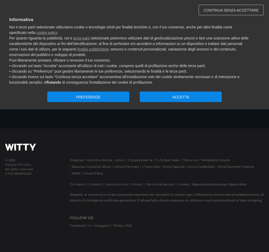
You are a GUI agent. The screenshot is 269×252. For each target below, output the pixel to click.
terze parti (81, 38)
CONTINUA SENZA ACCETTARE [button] (231, 10)
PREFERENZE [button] (88, 97)
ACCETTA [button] (180, 97)
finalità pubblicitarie (92, 49)
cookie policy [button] (47, 33)
